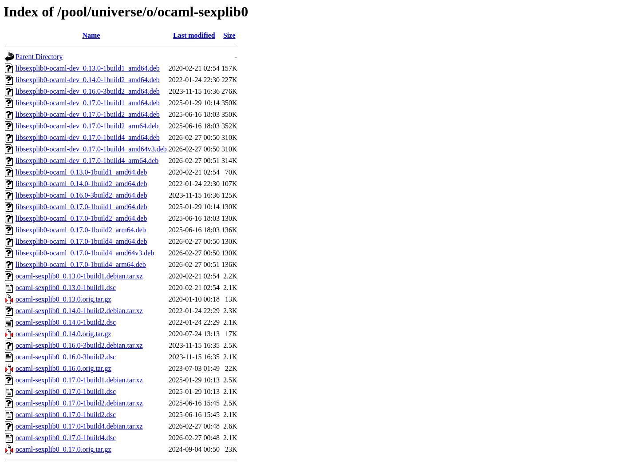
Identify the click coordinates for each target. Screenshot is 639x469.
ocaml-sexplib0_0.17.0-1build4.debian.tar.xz (79, 426)
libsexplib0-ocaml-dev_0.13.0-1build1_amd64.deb (88, 68)
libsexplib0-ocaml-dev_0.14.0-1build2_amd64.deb (88, 79)
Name (91, 35)
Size (229, 35)
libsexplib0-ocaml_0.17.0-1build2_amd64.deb (81, 218)
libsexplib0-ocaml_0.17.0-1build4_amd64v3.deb (85, 253)
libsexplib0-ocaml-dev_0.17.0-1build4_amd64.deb (88, 137)
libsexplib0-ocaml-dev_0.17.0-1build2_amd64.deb (88, 114)
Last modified (194, 35)
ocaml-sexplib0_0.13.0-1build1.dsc (66, 287)
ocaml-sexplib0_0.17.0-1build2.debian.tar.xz (79, 403)
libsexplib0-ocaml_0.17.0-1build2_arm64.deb (81, 230)
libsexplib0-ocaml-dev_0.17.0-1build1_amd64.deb (88, 103)
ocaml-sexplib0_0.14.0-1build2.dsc (66, 322)
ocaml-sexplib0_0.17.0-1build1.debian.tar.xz (79, 380)
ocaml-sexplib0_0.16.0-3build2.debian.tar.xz (79, 345)
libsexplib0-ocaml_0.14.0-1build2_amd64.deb (81, 183)
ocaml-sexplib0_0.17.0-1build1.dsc (66, 391)
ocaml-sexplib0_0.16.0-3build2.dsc (66, 357)
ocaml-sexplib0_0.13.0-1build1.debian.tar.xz (79, 276)
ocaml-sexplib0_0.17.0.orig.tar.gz (63, 449)
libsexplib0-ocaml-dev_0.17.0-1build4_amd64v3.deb (91, 149)
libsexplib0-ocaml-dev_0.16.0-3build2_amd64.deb (88, 91)
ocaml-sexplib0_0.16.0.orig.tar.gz (63, 368)
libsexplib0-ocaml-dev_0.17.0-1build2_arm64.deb (87, 126)
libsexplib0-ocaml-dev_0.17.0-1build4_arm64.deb (87, 160)
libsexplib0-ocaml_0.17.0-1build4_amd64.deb (81, 241)
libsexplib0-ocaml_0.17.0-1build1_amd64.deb (81, 207)
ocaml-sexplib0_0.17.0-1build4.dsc (66, 437)
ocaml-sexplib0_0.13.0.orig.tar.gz (63, 299)
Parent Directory (39, 56)
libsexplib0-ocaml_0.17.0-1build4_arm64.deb (81, 264)
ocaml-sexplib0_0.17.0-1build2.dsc (66, 414)
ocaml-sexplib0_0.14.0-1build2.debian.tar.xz (79, 310)
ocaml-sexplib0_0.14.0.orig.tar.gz (63, 334)
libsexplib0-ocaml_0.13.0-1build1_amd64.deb (81, 172)
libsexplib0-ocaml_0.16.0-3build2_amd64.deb (81, 195)
